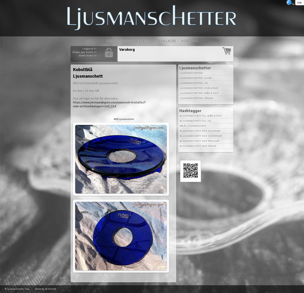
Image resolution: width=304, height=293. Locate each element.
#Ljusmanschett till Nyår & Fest (201, 115)
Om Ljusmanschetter (127, 41)
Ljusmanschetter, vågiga (196, 98)
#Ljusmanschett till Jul (196, 120)
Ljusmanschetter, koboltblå (199, 88)
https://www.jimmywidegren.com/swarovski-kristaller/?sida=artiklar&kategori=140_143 (109, 104)
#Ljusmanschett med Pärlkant (200, 141)
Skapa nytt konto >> (84, 52)
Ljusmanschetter (191, 73)
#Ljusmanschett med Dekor (198, 146)
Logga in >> (89, 48)
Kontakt (190, 41)
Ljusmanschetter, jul (194, 83)
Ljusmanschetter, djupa (196, 78)
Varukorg (127, 49)
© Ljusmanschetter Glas (17, 289)
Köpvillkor (165, 41)
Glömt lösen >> (88, 55)
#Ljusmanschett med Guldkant (200, 131)
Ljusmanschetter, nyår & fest (199, 93)
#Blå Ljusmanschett (124, 119)
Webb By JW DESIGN (45, 289)
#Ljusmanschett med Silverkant (201, 136)
